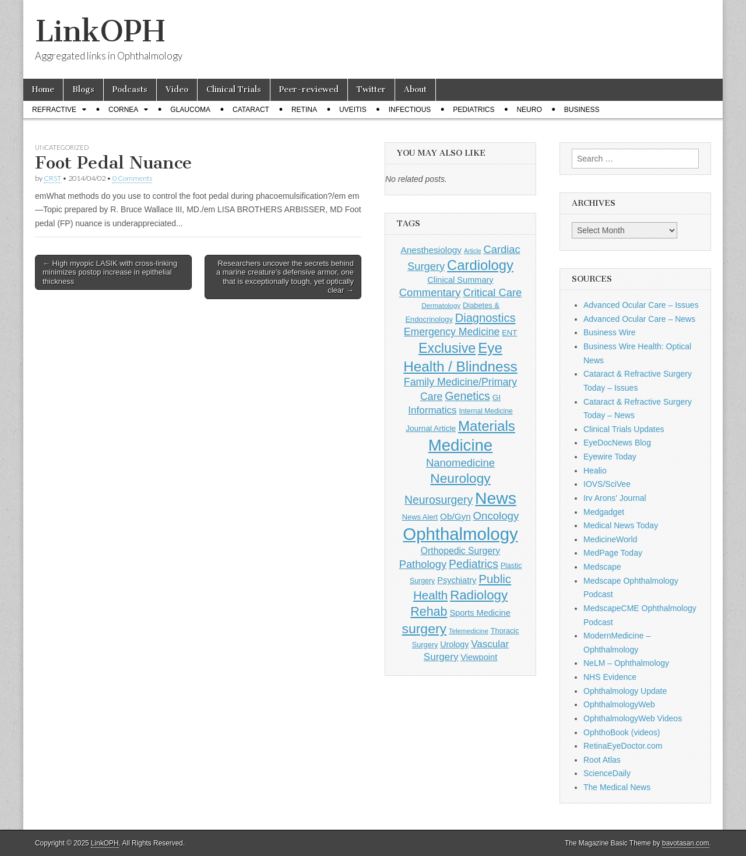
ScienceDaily (607, 773)
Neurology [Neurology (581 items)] (460, 478)
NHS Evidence (609, 677)
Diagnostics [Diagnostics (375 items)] (485, 317)
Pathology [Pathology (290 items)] (423, 564)
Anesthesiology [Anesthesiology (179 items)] (431, 250)
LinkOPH (100, 31)
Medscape (602, 566)
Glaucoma (190, 110)
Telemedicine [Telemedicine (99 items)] (468, 630)
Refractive (54, 110)
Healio (595, 470)
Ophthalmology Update (625, 691)
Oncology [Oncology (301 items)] (496, 516)
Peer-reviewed (309, 89)
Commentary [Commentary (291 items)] (430, 292)
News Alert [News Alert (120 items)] (420, 517)
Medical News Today (620, 525)
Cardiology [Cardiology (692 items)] (480, 265)
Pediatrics (473, 110)
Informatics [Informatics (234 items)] (432, 410)
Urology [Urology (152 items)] (454, 644)
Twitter (371, 89)
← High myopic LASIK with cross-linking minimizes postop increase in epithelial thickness (110, 272)
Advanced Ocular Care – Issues (641, 305)
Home (43, 89)
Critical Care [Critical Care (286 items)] (492, 292)
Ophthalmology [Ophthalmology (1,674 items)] (460, 533)
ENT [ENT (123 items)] (509, 332)
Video (177, 89)
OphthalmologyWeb (619, 704)
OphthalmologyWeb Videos (632, 718)
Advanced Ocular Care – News (639, 319)
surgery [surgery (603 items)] (424, 628)
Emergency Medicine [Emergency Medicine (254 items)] (451, 332)
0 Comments (132, 178)
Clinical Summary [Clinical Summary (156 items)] (460, 280)
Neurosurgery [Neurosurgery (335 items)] (438, 499)
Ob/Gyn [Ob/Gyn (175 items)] (455, 516)
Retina (304, 110)
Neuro (528, 110)
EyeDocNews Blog (617, 442)
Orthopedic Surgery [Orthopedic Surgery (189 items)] (460, 551)
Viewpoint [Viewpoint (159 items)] (478, 657)
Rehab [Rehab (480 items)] (428, 612)
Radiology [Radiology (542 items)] (479, 595)
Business (582, 110)
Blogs (83, 89)
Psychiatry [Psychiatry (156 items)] (456, 580)
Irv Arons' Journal (614, 498)
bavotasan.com (685, 843)
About (415, 89)
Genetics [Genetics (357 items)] (467, 396)
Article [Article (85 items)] (472, 250)
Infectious (410, 110)
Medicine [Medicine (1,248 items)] (460, 445)
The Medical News (616, 787)
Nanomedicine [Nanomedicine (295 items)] (460, 463)
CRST (52, 178)
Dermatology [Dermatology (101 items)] (440, 305)
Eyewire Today (609, 456)
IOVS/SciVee (607, 484)
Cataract (251, 110)
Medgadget (603, 512)
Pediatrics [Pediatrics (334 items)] (473, 563)
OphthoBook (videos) (621, 732)
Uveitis (353, 110)
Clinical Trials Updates (623, 429)
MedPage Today (612, 552)
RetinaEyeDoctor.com (622, 745)
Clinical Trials (233, 89)
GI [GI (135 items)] (496, 397)
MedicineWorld (610, 539)
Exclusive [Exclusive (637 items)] (447, 348)
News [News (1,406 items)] (495, 498)
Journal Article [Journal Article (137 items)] (431, 428)
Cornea (123, 110)
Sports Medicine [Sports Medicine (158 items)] (479, 613)
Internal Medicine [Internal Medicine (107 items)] (485, 411)
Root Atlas (602, 759)
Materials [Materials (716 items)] (486, 426)
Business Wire (609, 332)
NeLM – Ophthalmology (626, 663)
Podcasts (129, 89)
